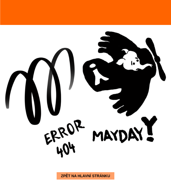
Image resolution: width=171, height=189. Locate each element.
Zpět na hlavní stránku (85, 176)
